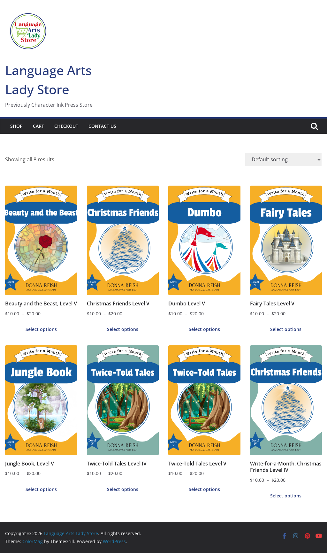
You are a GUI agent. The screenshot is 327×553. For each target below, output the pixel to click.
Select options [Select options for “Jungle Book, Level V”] (41, 489)
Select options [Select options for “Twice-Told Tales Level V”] (204, 489)
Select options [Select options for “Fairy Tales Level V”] (285, 329)
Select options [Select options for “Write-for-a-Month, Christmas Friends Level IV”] (285, 496)
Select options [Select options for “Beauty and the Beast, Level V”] (41, 329)
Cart (38, 126)
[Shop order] (283, 159)
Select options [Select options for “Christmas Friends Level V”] (122, 329)
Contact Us (102, 126)
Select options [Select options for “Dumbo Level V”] (204, 329)
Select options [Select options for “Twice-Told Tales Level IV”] (122, 489)
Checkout (66, 126)
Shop (16, 126)
